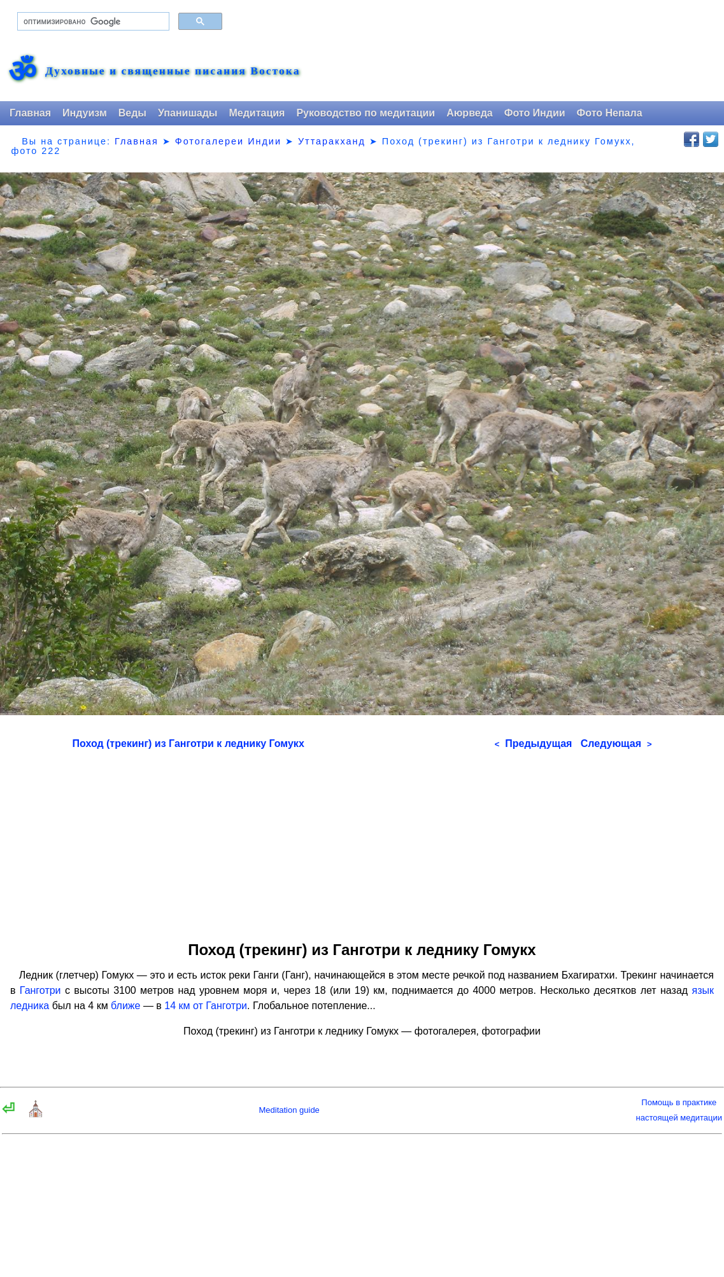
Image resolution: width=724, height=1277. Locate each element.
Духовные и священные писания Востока (172, 71)
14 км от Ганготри (205, 1005)
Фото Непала (609, 113)
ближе (125, 1005)
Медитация (257, 113)
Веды (132, 113)
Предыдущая (533, 743)
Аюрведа (469, 113)
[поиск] (92, 21)
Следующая (616, 743)
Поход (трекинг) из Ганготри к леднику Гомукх (188, 743)
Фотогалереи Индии (228, 141)
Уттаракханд (332, 141)
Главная (30, 113)
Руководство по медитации (365, 113)
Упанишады (187, 113)
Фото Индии (534, 113)
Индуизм (84, 113)
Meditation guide (289, 1110)
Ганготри (40, 990)
